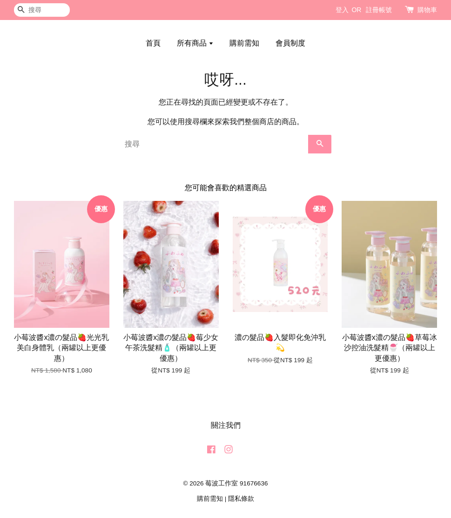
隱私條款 (241, 498)
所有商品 (195, 43)
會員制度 (290, 43)
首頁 (153, 43)
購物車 (427, 9)
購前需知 (244, 43)
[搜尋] (42, 10)
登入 (342, 9)
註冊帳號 (379, 9)
